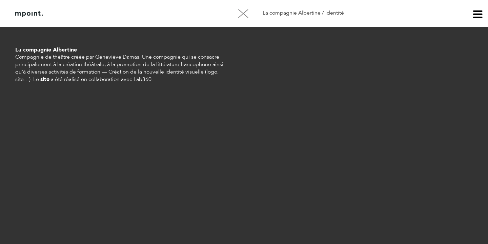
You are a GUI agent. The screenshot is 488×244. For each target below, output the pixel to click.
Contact (118, 14)
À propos (84, 14)
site (44, 79)
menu (478, 15)
